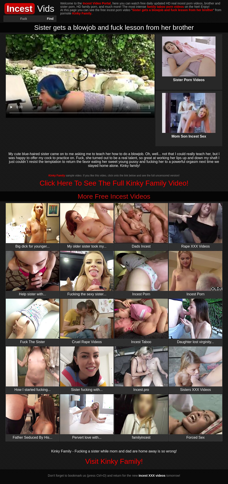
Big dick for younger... (32, 225)
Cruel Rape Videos (87, 321)
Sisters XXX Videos (195, 369)
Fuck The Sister (32, 321)
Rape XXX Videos (195, 225)
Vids (29, 8)
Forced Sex (195, 416)
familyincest (141, 416)
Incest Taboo (141, 321)
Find (50, 18)
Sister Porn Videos (189, 55)
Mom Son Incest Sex (189, 112)
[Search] (24, 19)
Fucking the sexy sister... (87, 273)
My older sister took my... (87, 225)
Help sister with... (32, 273)
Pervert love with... (87, 416)
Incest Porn (141, 273)
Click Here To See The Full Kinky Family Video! (114, 183)
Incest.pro (141, 369)
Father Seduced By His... (32, 416)
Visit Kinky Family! (114, 461)
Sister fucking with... (87, 369)
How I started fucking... (32, 369)
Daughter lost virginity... (195, 321)
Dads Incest (141, 225)
